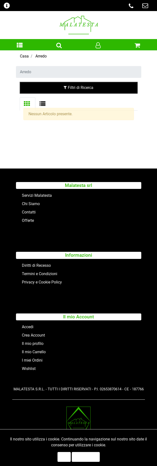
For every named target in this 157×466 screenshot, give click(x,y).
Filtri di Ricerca (78, 87)
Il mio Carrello (34, 352)
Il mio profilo (32, 343)
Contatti (29, 212)
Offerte (28, 220)
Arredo (41, 56)
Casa (24, 56)
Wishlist (29, 368)
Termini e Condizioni (39, 273)
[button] (19, 45)
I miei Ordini (32, 360)
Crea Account (33, 335)
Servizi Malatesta (37, 195)
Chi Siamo (31, 203)
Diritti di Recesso (36, 265)
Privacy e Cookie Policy (42, 282)
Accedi (27, 327)
